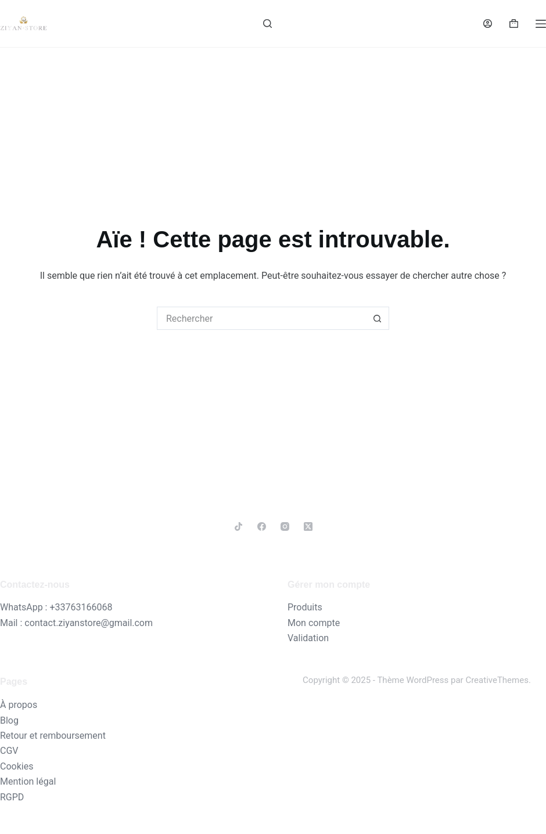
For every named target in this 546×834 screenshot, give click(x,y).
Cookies (16, 766)
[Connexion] (487, 23)
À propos (18, 704)
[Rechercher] (267, 23)
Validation (308, 638)
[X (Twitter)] (308, 526)
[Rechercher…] (261, 318)
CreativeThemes (497, 680)
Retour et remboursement (53, 735)
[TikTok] (238, 526)
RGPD (12, 797)
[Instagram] (285, 526)
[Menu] (541, 24)
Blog (9, 720)
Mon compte (314, 622)
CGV (9, 750)
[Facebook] (261, 526)
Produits (305, 607)
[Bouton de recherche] (377, 318)
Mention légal (28, 781)
